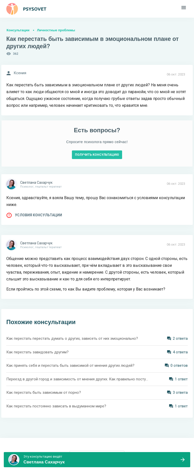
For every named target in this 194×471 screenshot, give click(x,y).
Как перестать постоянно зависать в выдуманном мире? (56, 406)
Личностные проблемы (56, 30)
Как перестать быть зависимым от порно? (43, 392)
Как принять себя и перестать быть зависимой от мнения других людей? (70, 365)
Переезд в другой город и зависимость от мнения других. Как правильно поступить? (78, 379)
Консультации (18, 30)
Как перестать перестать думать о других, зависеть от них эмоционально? (72, 338)
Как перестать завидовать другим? (37, 352)
